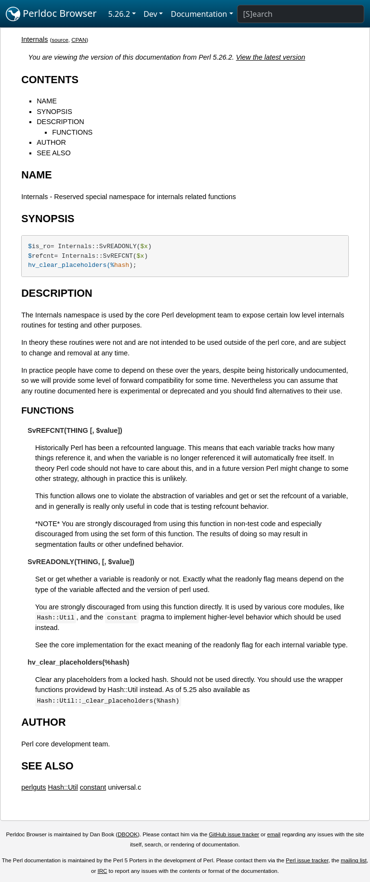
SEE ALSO (53, 153)
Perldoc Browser (51, 14)
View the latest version (270, 57)
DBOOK (128, 834)
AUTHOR (51, 142)
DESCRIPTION (60, 122)
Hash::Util (63, 787)
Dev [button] (151, 14)
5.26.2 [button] (119, 14)
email (274, 834)
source (60, 40)
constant (93, 787)
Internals (34, 39)
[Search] (300, 14)
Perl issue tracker (307, 860)
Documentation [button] (199, 14)
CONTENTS (50, 80)
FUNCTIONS (72, 132)
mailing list (354, 860)
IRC (102, 871)
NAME (47, 101)
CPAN (78, 40)
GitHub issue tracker (234, 834)
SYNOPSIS (54, 111)
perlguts (33, 787)
